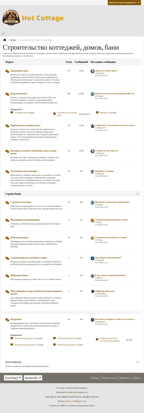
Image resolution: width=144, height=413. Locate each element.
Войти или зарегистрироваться (124, 2)
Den (99, 222)
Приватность (125, 378)
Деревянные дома (19, 70)
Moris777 (101, 128)
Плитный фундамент (66, 338)
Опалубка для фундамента (26, 344)
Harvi (100, 278)
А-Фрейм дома (20, 112)
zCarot (69, 401)
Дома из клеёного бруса (106, 70)
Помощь (95, 378)
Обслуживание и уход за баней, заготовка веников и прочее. (36, 292)
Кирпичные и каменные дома (25, 125)
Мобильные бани (19, 275)
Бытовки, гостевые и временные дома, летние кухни (33, 152)
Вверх (137, 378)
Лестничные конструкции (23, 171)
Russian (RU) (33, 378)
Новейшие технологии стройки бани (112, 202)
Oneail (100, 260)
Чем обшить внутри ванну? (108, 257)
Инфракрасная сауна (105, 291)
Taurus (100, 73)
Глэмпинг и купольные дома (67, 113)
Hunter (101, 173)
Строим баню (13, 193)
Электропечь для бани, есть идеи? (111, 237)
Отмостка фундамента (67, 344)
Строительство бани (20, 202)
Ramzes (101, 321)
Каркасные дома (18, 93)
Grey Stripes (13, 378)
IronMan (101, 293)
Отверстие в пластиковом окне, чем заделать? (116, 125)
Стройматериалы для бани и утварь (28, 257)
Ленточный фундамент (24, 338)
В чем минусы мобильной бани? (110, 275)
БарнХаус (104, 112)
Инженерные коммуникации (24, 219)
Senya (100, 96)
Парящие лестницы (104, 171)
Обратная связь (109, 378)
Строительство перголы (106, 150)
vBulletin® (72, 392)
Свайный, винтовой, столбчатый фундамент (110, 339)
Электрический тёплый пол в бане (111, 219)
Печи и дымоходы (19, 237)
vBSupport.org (79, 401)
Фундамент (16, 319)
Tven (99, 240)
